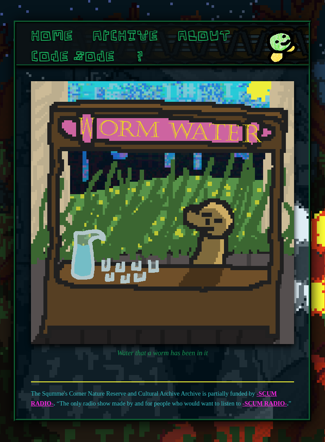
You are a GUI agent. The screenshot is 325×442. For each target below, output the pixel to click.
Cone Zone (72, 56)
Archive (125, 35)
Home (52, 35)
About (204, 35)
